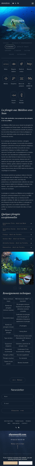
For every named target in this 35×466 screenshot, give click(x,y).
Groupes (8, 50)
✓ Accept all (10, 462)
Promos (28, 421)
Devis (12, 27)
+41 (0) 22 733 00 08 (17, 439)
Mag (9, 423)
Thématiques (19, 421)
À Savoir (18, 50)
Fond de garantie (27, 453)
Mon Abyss (16, 423)
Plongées (10, 46)
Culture (27, 50)
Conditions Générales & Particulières (12, 453)
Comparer (25, 27)
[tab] (17, 224)
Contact (24, 423)
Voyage (6, 43)
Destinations (8, 421)
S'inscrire (18, 410)
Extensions (21, 54)
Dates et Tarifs (23, 46)
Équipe (11, 54)
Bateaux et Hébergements (22, 43)
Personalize (25, 462)
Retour (17, 380)
